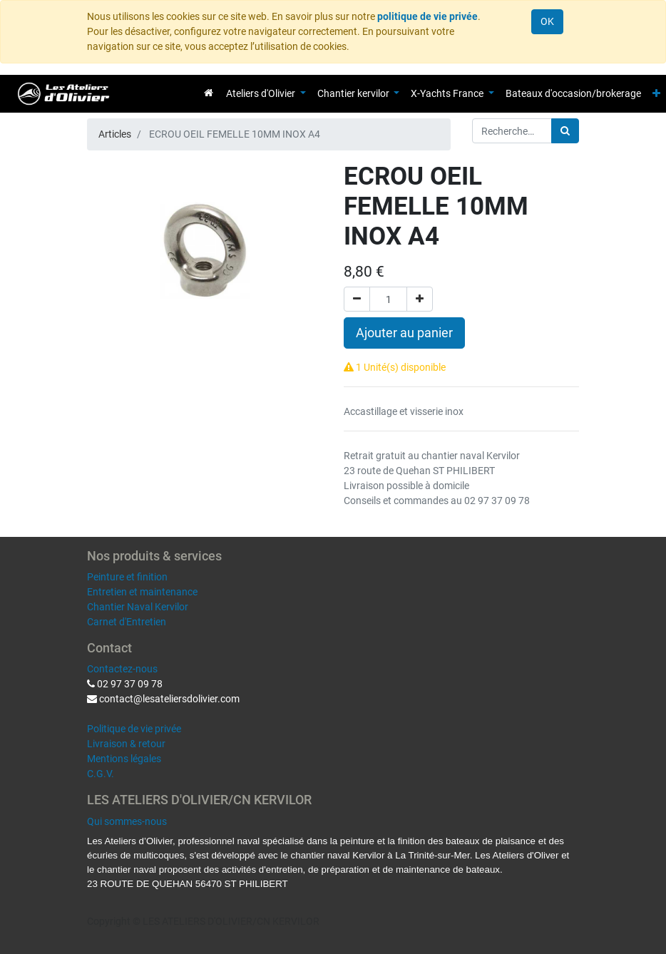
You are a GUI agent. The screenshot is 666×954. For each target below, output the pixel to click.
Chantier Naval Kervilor (137, 606)
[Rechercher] (565, 130)
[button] (656, 94)
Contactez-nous (122, 669)
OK (547, 21)
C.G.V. (100, 773)
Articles (114, 134)
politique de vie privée (427, 16)
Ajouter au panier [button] (404, 333)
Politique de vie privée (134, 728)
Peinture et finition (127, 577)
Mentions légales (124, 758)
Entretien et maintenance (142, 591)
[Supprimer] (357, 299)
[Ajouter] (419, 299)
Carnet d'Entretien (126, 621)
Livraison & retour (126, 743)
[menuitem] (208, 92)
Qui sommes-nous (127, 821)
